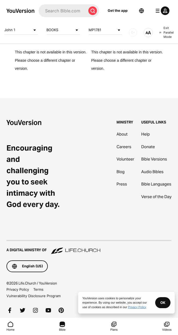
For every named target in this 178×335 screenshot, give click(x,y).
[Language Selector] (141, 10)
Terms (38, 289)
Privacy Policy (17, 289)
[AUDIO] (133, 32)
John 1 (21, 30)
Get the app (118, 10)
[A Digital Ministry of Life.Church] (89, 247)
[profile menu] (161, 10)
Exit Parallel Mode (166, 32)
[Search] (62, 10)
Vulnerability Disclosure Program (33, 296)
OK (162, 302)
